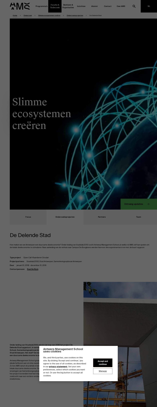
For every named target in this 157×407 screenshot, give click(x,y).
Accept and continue (103, 362)
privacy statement (58, 366)
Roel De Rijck (32, 269)
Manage (103, 371)
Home (15, 16)
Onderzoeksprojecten (75, 16)
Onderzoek (28, 16)
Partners (94, 217)
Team (130, 217)
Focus (20, 217)
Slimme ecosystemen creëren (49, 16)
